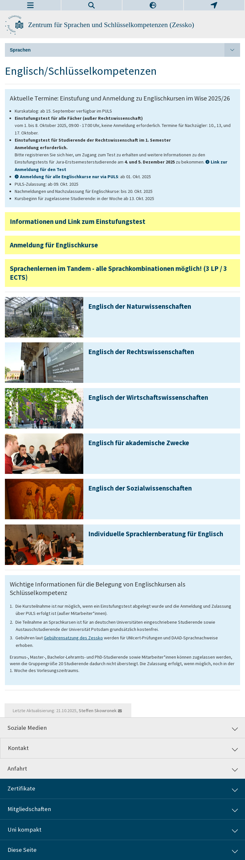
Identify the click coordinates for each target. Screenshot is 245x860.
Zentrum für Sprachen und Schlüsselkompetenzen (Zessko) (111, 25)
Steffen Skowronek (98, 710)
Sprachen (125, 50)
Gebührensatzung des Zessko (73, 638)
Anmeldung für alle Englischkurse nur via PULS (69, 177)
